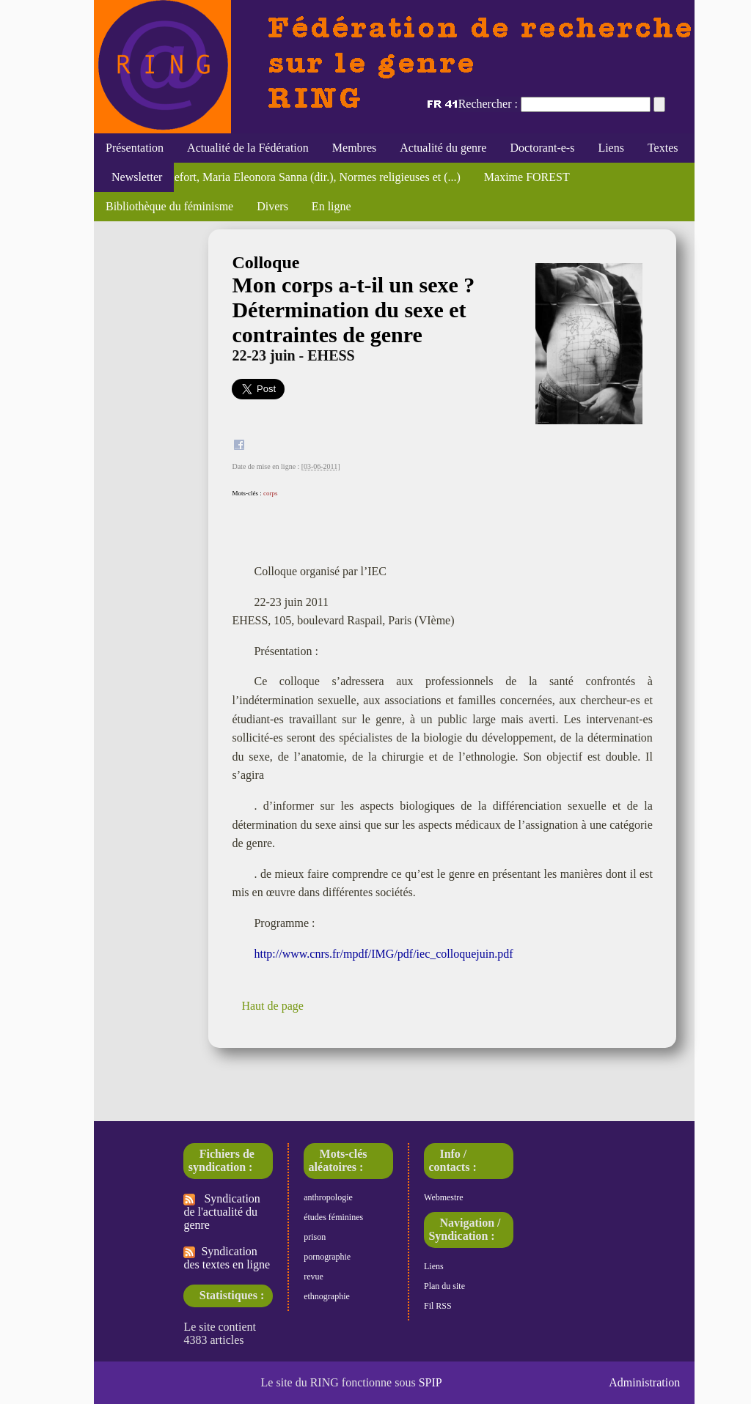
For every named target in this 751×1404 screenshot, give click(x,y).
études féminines (333, 1217)
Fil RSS (438, 1306)
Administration (644, 1382)
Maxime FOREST (527, 177)
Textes (663, 147)
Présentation (135, 147)
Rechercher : (488, 103)
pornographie (327, 1257)
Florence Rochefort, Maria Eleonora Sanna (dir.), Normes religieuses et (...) (283, 177)
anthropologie (328, 1197)
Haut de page (272, 1006)
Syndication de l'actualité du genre (221, 1211)
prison (315, 1237)
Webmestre (444, 1197)
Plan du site (444, 1286)
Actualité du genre (443, 147)
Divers (272, 206)
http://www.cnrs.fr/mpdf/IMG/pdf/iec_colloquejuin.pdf (383, 953)
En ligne (331, 206)
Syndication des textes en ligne (226, 1258)
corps (270, 493)
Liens (611, 147)
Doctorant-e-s (542, 147)
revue (313, 1276)
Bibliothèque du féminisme (169, 206)
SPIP (430, 1382)
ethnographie (327, 1296)
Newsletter (134, 177)
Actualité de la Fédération (248, 147)
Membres (354, 147)
